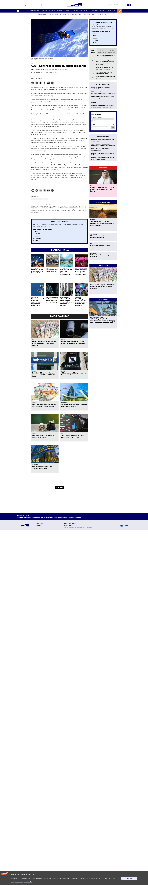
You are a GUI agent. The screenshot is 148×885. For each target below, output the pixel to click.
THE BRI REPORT (103, 299)
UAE (41, 199)
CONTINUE (129, 878)
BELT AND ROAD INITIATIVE (96, 317)
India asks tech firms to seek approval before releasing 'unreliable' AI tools (81, 272)
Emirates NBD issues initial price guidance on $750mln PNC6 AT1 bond (44, 375)
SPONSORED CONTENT (103, 202)
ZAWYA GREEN (94, 11)
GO (113, 128)
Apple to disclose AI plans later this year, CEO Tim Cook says (52, 300)
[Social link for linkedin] (128, 5)
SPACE (46, 199)
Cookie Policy (28, 882)
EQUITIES (63, 371)
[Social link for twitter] (123, 5)
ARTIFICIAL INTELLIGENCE (81, 268)
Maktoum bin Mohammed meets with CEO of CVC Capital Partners (103, 158)
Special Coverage (42, 14)
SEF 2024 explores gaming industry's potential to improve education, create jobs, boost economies (81, 303)
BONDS (34, 371)
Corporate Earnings (65, 14)
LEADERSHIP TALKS (103, 168)
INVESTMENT (35, 464)
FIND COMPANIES (111, 11)
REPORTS (75, 11)
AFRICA (37, 240)
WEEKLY (37, 234)
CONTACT (39, 525)
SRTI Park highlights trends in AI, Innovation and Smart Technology (66, 272)
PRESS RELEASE (84, 11)
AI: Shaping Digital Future (103, 14)
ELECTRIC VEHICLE (64, 297)
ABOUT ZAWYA (40, 523)
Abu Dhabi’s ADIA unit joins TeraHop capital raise (42, 467)
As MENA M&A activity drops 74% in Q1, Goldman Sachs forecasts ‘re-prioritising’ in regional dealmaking (105, 62)
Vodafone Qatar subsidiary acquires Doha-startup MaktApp (74, 405)
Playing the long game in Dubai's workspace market (100, 246)
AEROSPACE (35, 199)
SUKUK (33, 339)
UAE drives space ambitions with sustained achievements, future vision (102, 88)
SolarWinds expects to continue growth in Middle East (37, 271)
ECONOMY (52, 11)
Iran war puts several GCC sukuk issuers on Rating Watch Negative (73, 342)
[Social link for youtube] (130, 5)
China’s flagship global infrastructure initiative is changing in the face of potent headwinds (102, 321)
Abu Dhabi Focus (53, 14)
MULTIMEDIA (67, 11)
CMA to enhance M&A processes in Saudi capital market (73, 374)
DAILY (36, 231)
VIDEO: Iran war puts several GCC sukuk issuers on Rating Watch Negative (44, 343)
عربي (119, 11)
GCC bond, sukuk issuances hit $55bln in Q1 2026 (43, 436)
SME (47, 268)
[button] (74, 878)
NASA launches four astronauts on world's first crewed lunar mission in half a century (103, 92)
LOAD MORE (59, 487)
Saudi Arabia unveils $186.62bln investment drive (100, 149)
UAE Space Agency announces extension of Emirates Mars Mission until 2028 (102, 106)
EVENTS (102, 11)
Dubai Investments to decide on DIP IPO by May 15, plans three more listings (103, 189)
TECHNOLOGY (34, 268)
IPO (62, 433)
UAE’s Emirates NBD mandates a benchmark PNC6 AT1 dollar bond (105, 56)
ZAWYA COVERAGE (59, 316)
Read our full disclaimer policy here (79, 210)
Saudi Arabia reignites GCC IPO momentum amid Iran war (72, 436)
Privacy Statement (17, 882)
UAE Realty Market (76, 14)
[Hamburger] (18, 11)
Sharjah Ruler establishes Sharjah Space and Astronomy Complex (102, 97)
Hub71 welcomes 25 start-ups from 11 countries (52, 271)
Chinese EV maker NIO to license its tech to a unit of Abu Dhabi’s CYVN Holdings (66, 302)
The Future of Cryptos (89, 14)
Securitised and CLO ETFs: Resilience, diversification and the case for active (102, 223)
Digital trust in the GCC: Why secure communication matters (101, 236)
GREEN (37, 236)
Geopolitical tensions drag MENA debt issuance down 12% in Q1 (44, 405)
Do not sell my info (70, 525)
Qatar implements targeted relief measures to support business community (103, 144)
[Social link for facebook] (125, 5)
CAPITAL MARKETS (34, 11)
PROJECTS (59, 11)
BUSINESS (44, 11)
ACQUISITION (64, 402)
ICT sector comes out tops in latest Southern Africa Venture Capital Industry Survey (37, 302)
